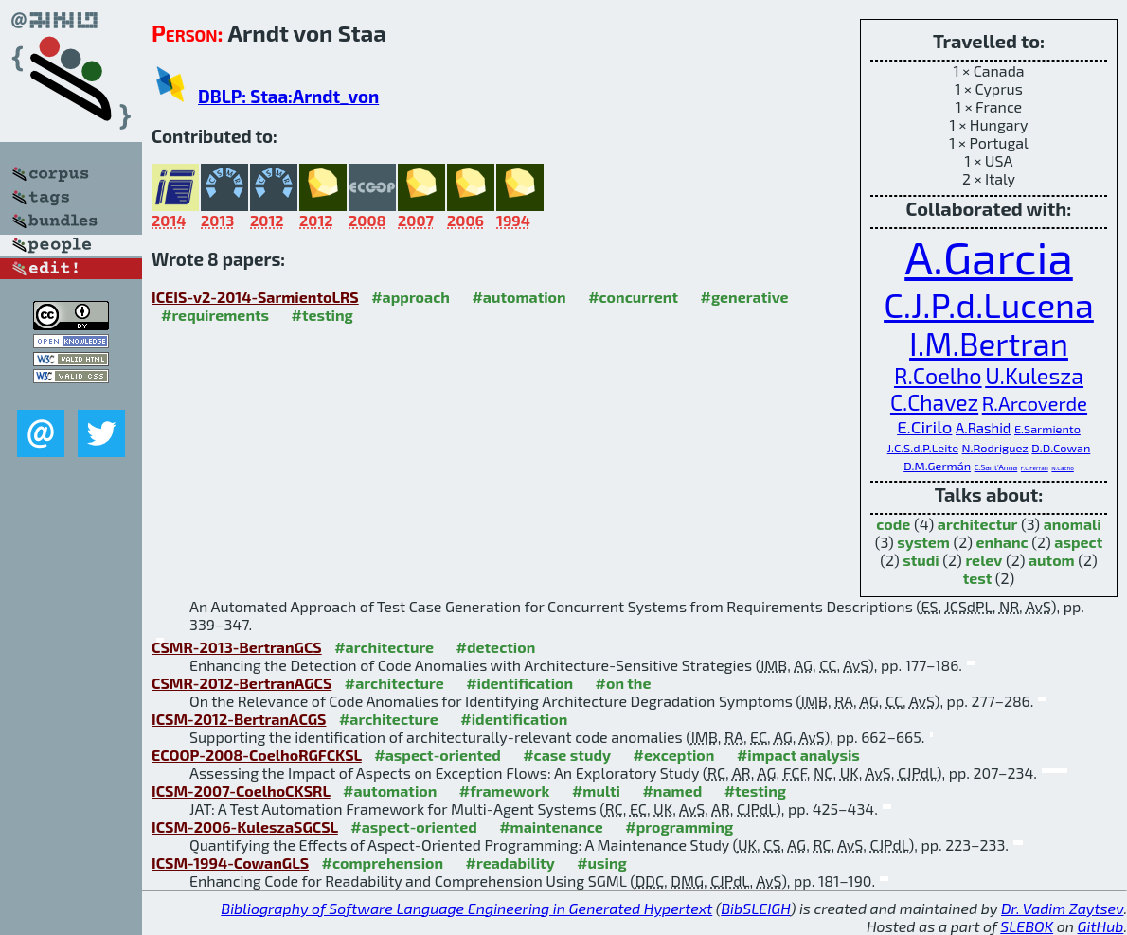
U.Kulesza (1034, 375)
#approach (410, 297)
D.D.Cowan (1060, 447)
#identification (519, 683)
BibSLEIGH (755, 908)
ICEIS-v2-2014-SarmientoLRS (255, 297)
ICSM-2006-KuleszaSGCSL (245, 827)
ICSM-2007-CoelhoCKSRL (241, 791)
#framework (504, 791)
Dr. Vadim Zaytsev (1062, 908)
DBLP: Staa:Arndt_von (288, 96)
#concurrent (633, 297)
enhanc (1002, 542)
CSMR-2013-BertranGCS (237, 647)
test (978, 578)
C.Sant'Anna (996, 467)
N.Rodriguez (995, 447)
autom (1052, 560)
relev (983, 560)
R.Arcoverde (1034, 403)
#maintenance (551, 827)
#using (602, 863)
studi (921, 560)
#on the (624, 683)
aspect (1078, 542)
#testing (322, 315)
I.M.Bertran (988, 343)
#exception (673, 755)
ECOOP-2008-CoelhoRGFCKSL (257, 755)
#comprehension (383, 863)
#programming (679, 827)
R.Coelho (938, 375)
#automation (518, 297)
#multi (596, 791)
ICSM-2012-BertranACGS (239, 719)
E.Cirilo (924, 426)
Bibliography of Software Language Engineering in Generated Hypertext (466, 908)
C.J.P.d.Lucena (989, 304)
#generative (744, 297)
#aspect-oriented (437, 755)
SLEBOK (1026, 926)
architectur (978, 524)
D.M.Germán (937, 465)
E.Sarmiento (1047, 428)
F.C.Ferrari (1034, 468)
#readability (510, 863)
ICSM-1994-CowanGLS (230, 863)
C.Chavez (934, 402)
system (923, 542)
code (893, 524)
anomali (1072, 524)
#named (672, 791)
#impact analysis (798, 755)
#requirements (215, 315)
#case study (567, 755)
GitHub (1101, 926)
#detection (496, 647)
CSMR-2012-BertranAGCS (241, 683)
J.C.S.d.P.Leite (922, 447)
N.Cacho (1062, 468)
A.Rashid (983, 427)
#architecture (384, 647)
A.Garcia (988, 256)
